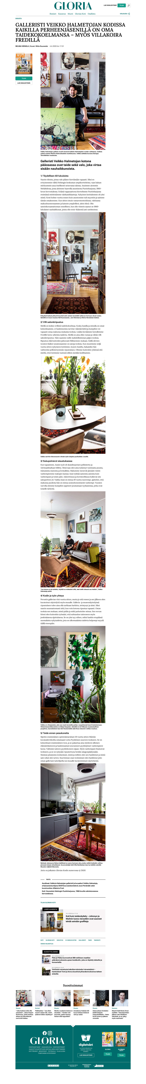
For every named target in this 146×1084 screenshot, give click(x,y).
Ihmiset (53, 14)
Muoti (70, 14)
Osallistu (91, 14)
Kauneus (62, 14)
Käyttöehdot (33, 1051)
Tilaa (121, 5)
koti (42, 940)
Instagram (50, 1033)
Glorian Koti (80, 14)
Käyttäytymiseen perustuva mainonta (86, 1066)
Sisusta (18, 18)
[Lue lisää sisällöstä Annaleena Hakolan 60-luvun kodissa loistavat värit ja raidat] (83, 998)
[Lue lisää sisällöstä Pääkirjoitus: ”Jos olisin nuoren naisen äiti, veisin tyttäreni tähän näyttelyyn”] (44, 998)
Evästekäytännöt (59, 1047)
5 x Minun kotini (70, 940)
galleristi (82, 940)
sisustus (60, 940)
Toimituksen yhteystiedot (47, 1053)
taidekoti (97, 940)
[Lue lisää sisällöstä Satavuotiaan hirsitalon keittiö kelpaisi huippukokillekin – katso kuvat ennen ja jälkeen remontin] (102, 998)
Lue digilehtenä (110, 5)
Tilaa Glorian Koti (48, 902)
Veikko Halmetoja (47, 943)
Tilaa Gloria (61, 1051)
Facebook (45, 1033)
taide (90, 940)
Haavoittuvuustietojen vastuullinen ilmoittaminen (47, 1049)
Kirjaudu (125, 14)
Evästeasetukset (35, 1047)
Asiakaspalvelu (46, 1047)
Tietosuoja (52, 1051)
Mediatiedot (43, 1051)
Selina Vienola (22, 46)
